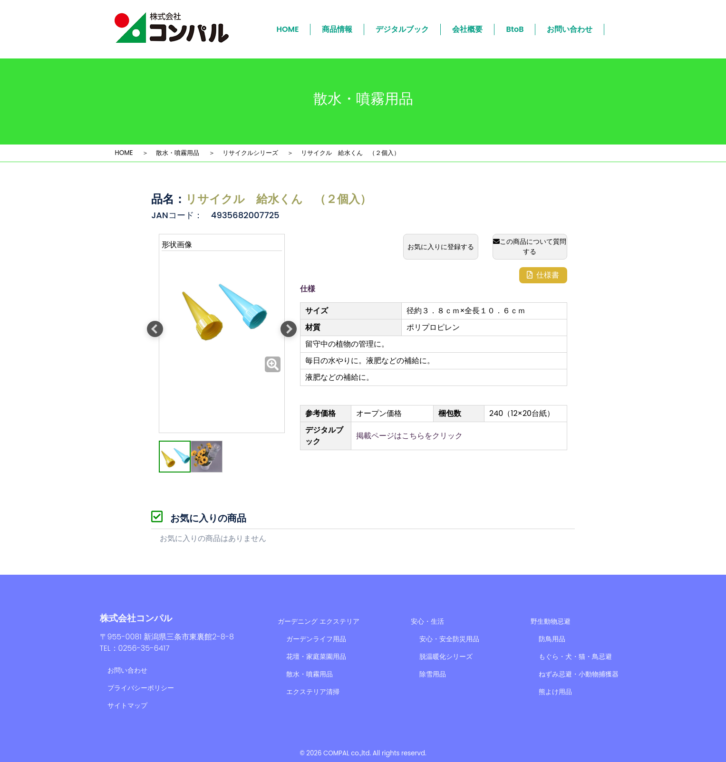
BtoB (514, 29)
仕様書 (543, 275)
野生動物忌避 (551, 621)
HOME (288, 29)
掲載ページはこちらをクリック (409, 435)
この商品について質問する (529, 246)
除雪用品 (432, 674)
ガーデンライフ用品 (316, 639)
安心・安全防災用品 (449, 639)
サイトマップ (127, 705)
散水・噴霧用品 (177, 152)
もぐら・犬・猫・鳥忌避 (575, 656)
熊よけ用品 (555, 691)
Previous (155, 329)
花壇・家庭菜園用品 (316, 656)
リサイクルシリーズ (250, 152)
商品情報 (337, 29)
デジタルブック (402, 29)
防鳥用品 (552, 639)
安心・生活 (427, 621)
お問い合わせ (569, 29)
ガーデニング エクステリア (318, 621)
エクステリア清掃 (312, 691)
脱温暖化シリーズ (446, 656)
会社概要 (467, 29)
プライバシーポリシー (140, 688)
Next (289, 329)
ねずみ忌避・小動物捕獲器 (579, 674)
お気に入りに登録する (440, 246)
